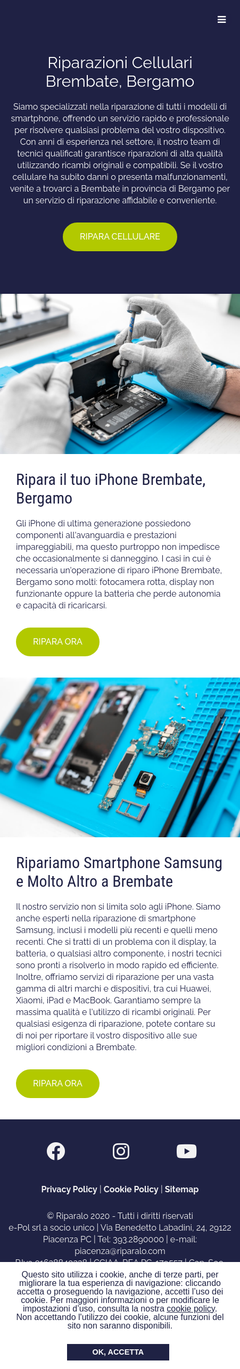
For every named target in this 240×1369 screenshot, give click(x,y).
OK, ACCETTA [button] (118, 1352)
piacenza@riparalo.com (120, 1251)
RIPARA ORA (57, 642)
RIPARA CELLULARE (120, 237)
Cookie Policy (131, 1189)
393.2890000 (138, 1239)
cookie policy (190, 1308)
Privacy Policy (69, 1189)
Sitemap (182, 1189)
